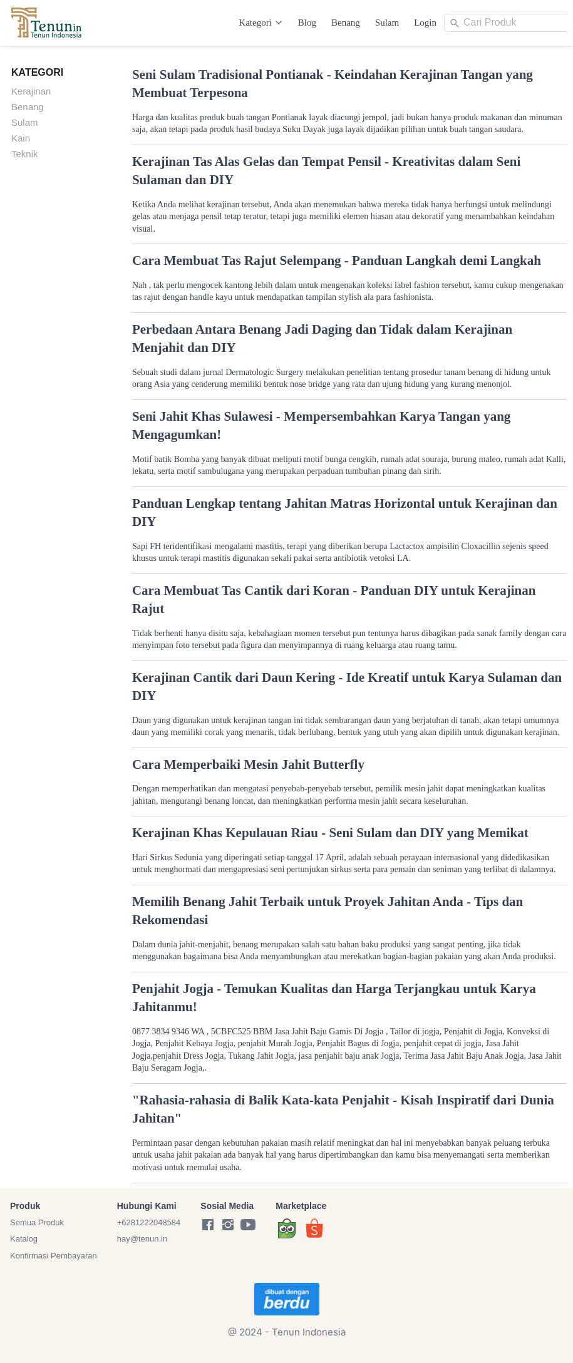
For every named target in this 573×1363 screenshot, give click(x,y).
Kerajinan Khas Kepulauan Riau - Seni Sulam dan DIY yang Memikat (330, 832)
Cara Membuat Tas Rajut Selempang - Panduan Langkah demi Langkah (336, 260)
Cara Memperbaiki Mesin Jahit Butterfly (248, 764)
